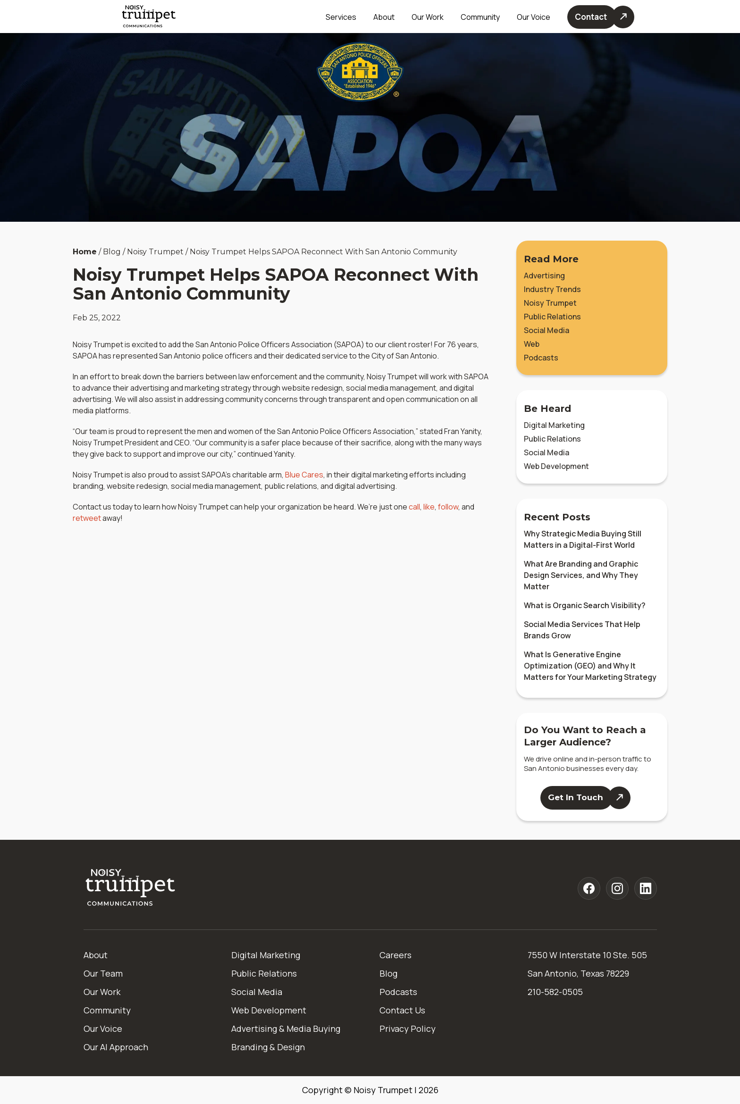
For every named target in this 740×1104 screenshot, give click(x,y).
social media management (391, 388)
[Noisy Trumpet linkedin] (645, 888)
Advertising (544, 275)
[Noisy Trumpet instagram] (617, 888)
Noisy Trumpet (550, 303)
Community (480, 17)
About (96, 955)
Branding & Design (268, 1047)
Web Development (556, 466)
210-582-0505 (555, 991)
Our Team (103, 973)
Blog (388, 973)
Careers (395, 955)
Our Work (428, 17)
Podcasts (541, 357)
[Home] (131, 888)
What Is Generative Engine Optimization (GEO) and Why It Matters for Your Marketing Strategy (590, 665)
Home (85, 251)
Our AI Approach (116, 1047)
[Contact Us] (600, 17)
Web (531, 344)
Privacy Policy (407, 1028)
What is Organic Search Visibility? (585, 605)
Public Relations (552, 316)
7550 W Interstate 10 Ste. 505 (587, 955)
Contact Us (402, 1010)
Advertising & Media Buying (285, 1028)
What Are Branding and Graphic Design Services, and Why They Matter (581, 575)
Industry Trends (552, 289)
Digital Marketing (554, 425)
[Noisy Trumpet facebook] (589, 888)
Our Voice (103, 1028)
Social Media (546, 330)
